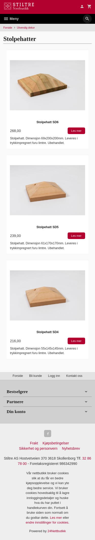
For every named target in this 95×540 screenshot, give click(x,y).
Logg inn (54, 376)
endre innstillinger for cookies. (47, 522)
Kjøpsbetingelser (56, 443)
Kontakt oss (74, 376)
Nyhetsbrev (71, 448)
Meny (11, 19)
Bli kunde (35, 376)
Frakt (34, 443)
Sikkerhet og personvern (38, 448)
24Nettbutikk (57, 531)
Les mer (56, 518)
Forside (7, 27)
